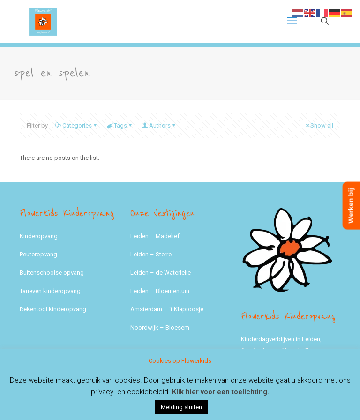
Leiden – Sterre (151, 254)
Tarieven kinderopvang (50, 290)
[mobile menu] (292, 21)
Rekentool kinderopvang (53, 309)
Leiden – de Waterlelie (160, 272)
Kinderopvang (39, 236)
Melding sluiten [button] (181, 407)
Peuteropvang (38, 254)
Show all (318, 125)
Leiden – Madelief (155, 236)
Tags (119, 125)
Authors (159, 125)
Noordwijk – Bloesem (159, 327)
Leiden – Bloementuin (159, 290)
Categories (76, 125)
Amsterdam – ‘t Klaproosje (166, 309)
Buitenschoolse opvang (52, 272)
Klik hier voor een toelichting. (220, 392)
